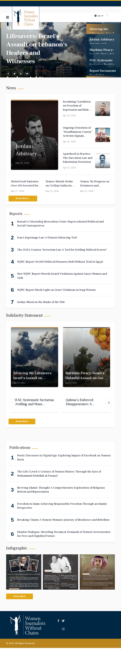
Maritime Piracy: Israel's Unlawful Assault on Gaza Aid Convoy (85, 378)
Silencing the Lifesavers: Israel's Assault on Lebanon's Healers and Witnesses (36, 44)
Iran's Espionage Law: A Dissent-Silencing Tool (47, 238)
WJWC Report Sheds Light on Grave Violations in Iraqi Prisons (56, 290)
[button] (108, 403)
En (99, 16)
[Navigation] (7, 17)
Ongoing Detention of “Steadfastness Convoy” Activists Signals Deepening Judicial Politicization (77, 136)
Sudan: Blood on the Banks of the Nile (41, 302)
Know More (22, 422)
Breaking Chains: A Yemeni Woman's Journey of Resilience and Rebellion (63, 521)
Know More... (23, 198)
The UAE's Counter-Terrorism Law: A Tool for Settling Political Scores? (62, 250)
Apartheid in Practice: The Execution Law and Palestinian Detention (77, 158)
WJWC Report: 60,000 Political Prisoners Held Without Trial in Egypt (60, 262)
